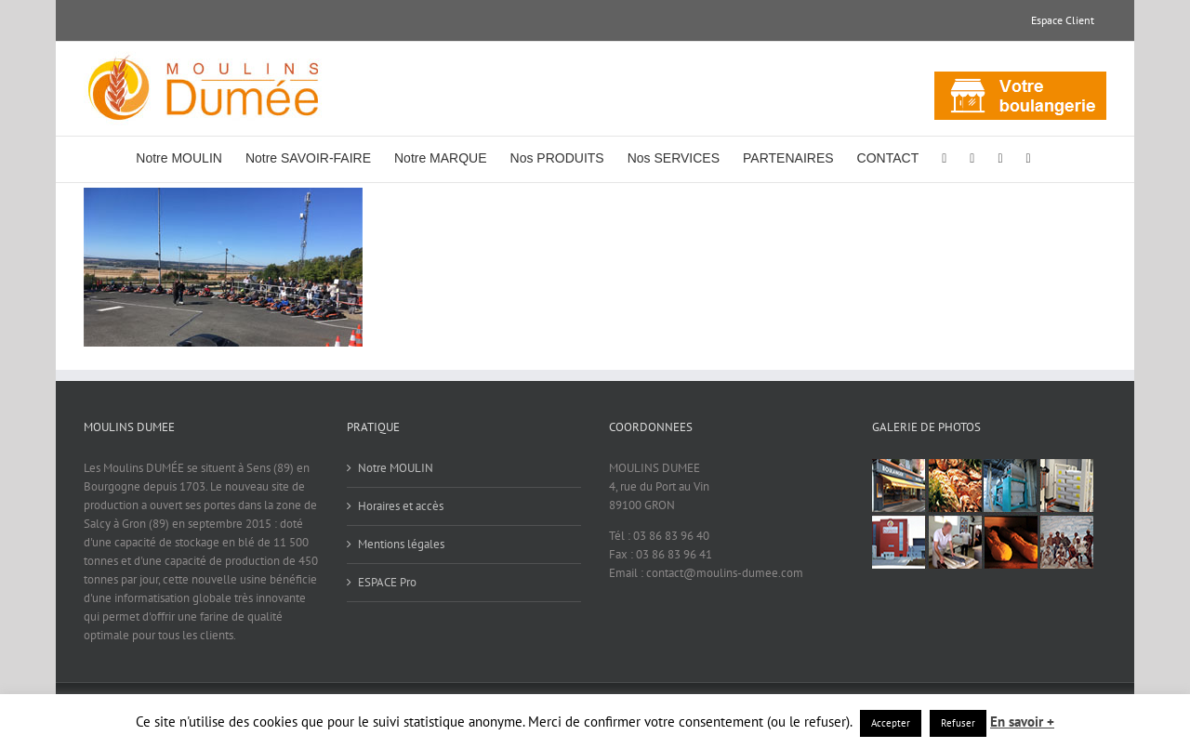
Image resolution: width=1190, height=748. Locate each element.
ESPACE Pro (387, 582)
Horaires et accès (400, 506)
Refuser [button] (958, 722)
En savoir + (1022, 721)
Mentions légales (401, 544)
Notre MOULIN (395, 468)
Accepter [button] (890, 722)
